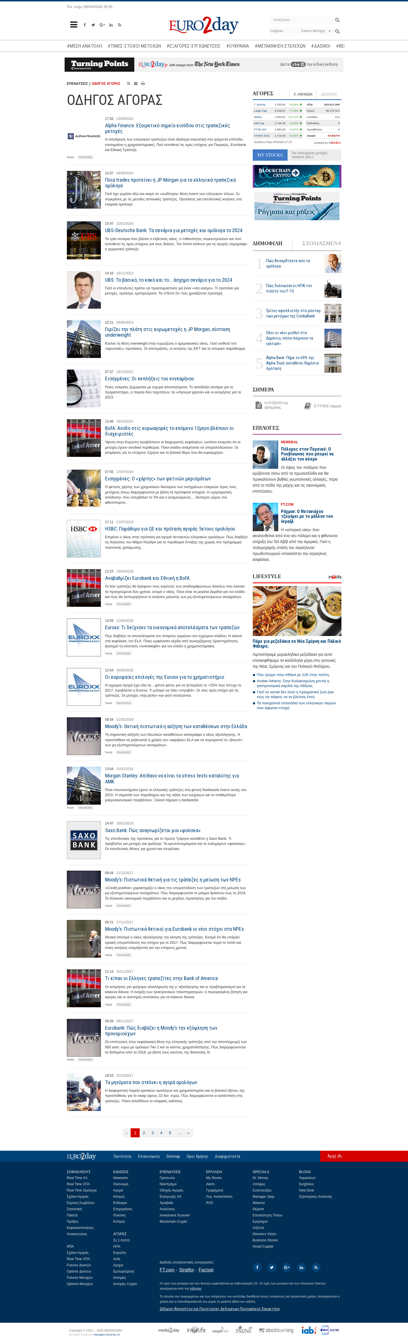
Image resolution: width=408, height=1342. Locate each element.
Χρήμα (118, 1265)
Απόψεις (259, 1184)
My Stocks (214, 1178)
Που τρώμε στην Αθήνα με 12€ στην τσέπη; (293, 675)
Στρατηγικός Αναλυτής (315, 1197)
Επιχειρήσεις (123, 1209)
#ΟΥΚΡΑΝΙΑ (237, 46)
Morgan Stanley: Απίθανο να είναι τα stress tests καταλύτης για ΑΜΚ (172, 778)
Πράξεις (73, 1222)
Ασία (116, 1259)
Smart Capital (263, 1246)
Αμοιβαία (166, 1203)
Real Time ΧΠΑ (78, 1184)
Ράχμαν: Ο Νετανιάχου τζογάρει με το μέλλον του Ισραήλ (307, 516)
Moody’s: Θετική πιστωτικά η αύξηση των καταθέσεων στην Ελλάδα (176, 726)
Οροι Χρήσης (197, 1156)
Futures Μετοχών (80, 1278)
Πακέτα (72, 1215)
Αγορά (118, 1190)
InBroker (196, 1288)
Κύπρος (119, 1222)
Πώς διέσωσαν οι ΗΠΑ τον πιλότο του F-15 (289, 288)
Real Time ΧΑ (77, 1178)
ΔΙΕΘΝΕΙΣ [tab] (329, 94)
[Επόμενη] (188, 1132)
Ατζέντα (258, 1228)
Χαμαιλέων (307, 1178)
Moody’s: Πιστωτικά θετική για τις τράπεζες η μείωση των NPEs (173, 880)
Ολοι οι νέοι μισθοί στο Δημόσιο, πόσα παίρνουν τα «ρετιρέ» (289, 338)
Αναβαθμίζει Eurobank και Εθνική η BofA (147, 578)
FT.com (167, 1269)
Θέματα (258, 1209)
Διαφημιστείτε (227, 1156)
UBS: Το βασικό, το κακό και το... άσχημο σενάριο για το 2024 (168, 280)
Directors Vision (265, 1234)
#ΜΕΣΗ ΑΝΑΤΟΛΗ (84, 46)
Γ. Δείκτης (260, 104)
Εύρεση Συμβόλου (80, 1203)
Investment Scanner (175, 1215)
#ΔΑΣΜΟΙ (320, 46)
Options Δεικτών (79, 1271)
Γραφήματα (214, 1190)
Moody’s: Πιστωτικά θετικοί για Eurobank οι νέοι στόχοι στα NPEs (174, 929)
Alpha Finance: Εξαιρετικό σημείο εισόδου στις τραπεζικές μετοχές (167, 128)
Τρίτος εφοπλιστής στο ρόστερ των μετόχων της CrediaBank (293, 313)
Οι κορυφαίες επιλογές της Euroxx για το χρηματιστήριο (164, 677)
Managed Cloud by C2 (107, 1334)
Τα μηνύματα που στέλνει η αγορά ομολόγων (151, 1082)
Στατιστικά (74, 1209)
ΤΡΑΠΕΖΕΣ (85, 157)
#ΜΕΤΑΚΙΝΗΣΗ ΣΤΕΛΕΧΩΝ (280, 46)
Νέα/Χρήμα (168, 1184)
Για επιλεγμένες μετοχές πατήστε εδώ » (310, 155)
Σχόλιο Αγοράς (78, 1197)
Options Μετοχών (80, 1284)
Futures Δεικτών (79, 1265)
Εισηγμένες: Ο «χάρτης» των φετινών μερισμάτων (158, 479)
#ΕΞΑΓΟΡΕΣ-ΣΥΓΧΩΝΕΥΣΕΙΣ (193, 46)
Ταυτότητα (122, 1156)
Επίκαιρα (120, 1203)
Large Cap (260, 110)
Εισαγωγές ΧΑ (171, 1197)
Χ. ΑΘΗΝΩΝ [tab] (303, 94)
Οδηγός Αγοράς (172, 1190)
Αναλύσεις (167, 1209)
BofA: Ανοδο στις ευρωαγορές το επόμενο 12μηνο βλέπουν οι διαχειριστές (169, 431)
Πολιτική (119, 1215)
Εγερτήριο (260, 1222)
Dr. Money (260, 1178)
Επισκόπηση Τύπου (267, 1215)
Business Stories (265, 1240)
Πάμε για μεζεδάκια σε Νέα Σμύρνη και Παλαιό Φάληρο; (297, 644)
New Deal (306, 1190)
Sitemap (173, 1156)
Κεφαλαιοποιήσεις (80, 1228)
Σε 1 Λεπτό (121, 1240)
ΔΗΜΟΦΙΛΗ (267, 243)
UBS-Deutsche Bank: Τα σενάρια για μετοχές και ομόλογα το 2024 (173, 230)
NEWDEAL (289, 442)
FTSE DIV (260, 129)
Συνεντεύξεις (262, 1190)
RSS (209, 1203)
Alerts (210, 1184)
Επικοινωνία (149, 1156)
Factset (206, 1269)
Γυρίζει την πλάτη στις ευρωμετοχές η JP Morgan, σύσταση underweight (167, 332)
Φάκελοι (259, 1203)
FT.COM (287, 504)
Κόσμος (119, 1197)
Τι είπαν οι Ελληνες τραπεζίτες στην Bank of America (161, 978)
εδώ (298, 64)
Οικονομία (121, 1184)
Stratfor (186, 1269)
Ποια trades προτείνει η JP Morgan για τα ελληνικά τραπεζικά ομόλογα (170, 182)
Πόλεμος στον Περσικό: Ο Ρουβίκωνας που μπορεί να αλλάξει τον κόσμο (307, 454)
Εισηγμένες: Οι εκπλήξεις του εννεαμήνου (149, 378)
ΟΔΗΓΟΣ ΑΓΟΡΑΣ (106, 84)
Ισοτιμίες (119, 1278)
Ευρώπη (119, 1253)
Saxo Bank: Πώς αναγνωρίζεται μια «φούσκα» (153, 830)
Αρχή (332, 1156)
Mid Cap (259, 123)
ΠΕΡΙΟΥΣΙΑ (124, 703)
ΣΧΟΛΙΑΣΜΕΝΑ (321, 243)
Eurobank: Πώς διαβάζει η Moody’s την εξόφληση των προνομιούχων (161, 1030)
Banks (258, 116)
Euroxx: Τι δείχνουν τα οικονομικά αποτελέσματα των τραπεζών (172, 627)
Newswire (120, 1178)
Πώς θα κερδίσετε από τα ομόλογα (288, 263)
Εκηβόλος (306, 1184)
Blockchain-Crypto (173, 1222)
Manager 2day (264, 1197)
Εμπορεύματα (123, 1271)
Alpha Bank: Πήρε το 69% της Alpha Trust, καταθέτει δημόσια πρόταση (292, 363)
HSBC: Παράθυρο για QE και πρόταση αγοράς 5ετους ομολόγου (170, 529)
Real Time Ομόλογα (82, 1190)
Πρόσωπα (167, 1178)
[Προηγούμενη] (126, 1132)
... (179, 1133)
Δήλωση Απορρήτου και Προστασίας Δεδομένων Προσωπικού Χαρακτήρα (220, 1309)
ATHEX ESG (262, 135)
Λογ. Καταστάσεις (219, 1197)
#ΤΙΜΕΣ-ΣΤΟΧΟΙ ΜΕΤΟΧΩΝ (134, 46)
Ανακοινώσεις (77, 1234)
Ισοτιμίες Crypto (125, 1284)
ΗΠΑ (116, 1246)
